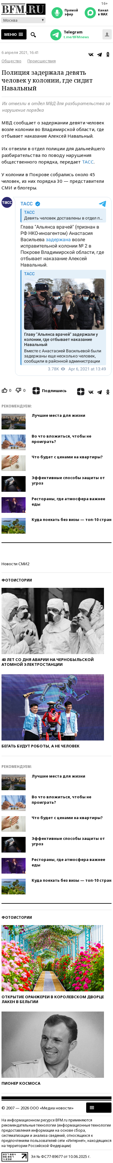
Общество (11, 60)
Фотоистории (17, 580)
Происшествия (41, 60)
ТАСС (88, 162)
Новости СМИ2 (15, 563)
